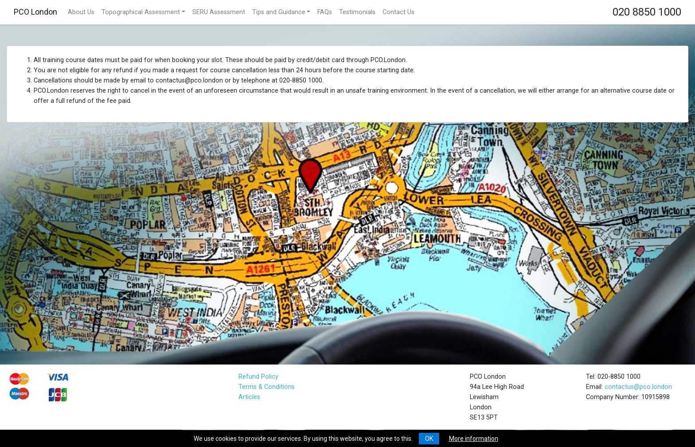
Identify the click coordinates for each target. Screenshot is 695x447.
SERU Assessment (218, 12)
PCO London (35, 11)
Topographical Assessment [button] (141, 12)
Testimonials (357, 12)
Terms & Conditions (266, 387)
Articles (249, 397)
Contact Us (398, 12)
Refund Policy (258, 376)
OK (429, 438)
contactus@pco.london (638, 387)
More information (473, 438)
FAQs (324, 12)
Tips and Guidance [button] (278, 12)
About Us (81, 12)
